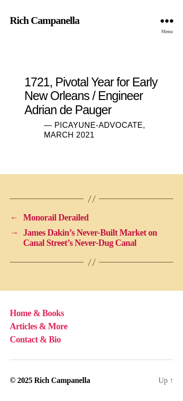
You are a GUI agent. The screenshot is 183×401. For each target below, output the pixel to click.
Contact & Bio (35, 339)
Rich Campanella (45, 21)
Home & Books (37, 313)
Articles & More (38, 326)
